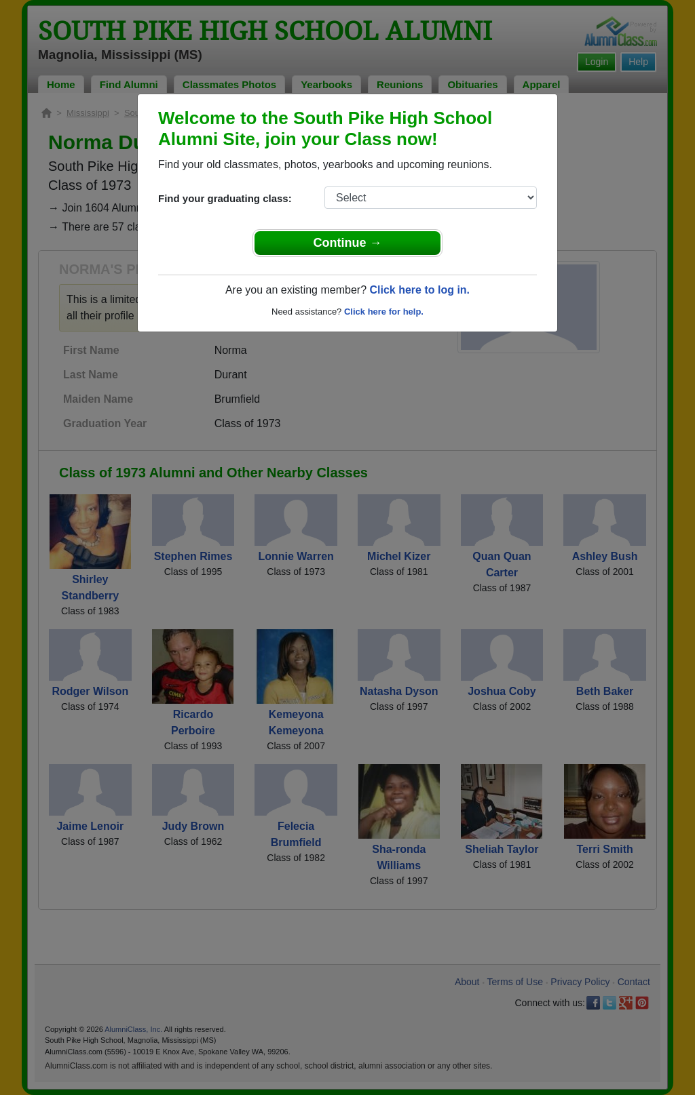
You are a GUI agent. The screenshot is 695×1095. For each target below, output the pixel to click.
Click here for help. (384, 311)
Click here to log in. (419, 290)
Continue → (348, 243)
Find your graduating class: (225, 198)
